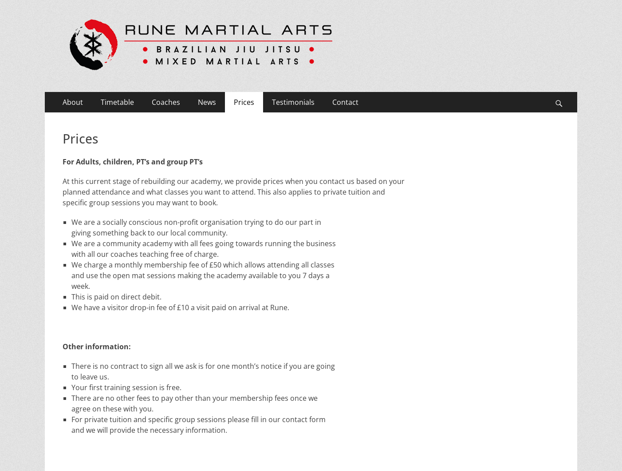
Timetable (117, 102)
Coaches (166, 102)
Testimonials (293, 102)
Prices (244, 102)
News (207, 102)
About (73, 102)
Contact (345, 102)
